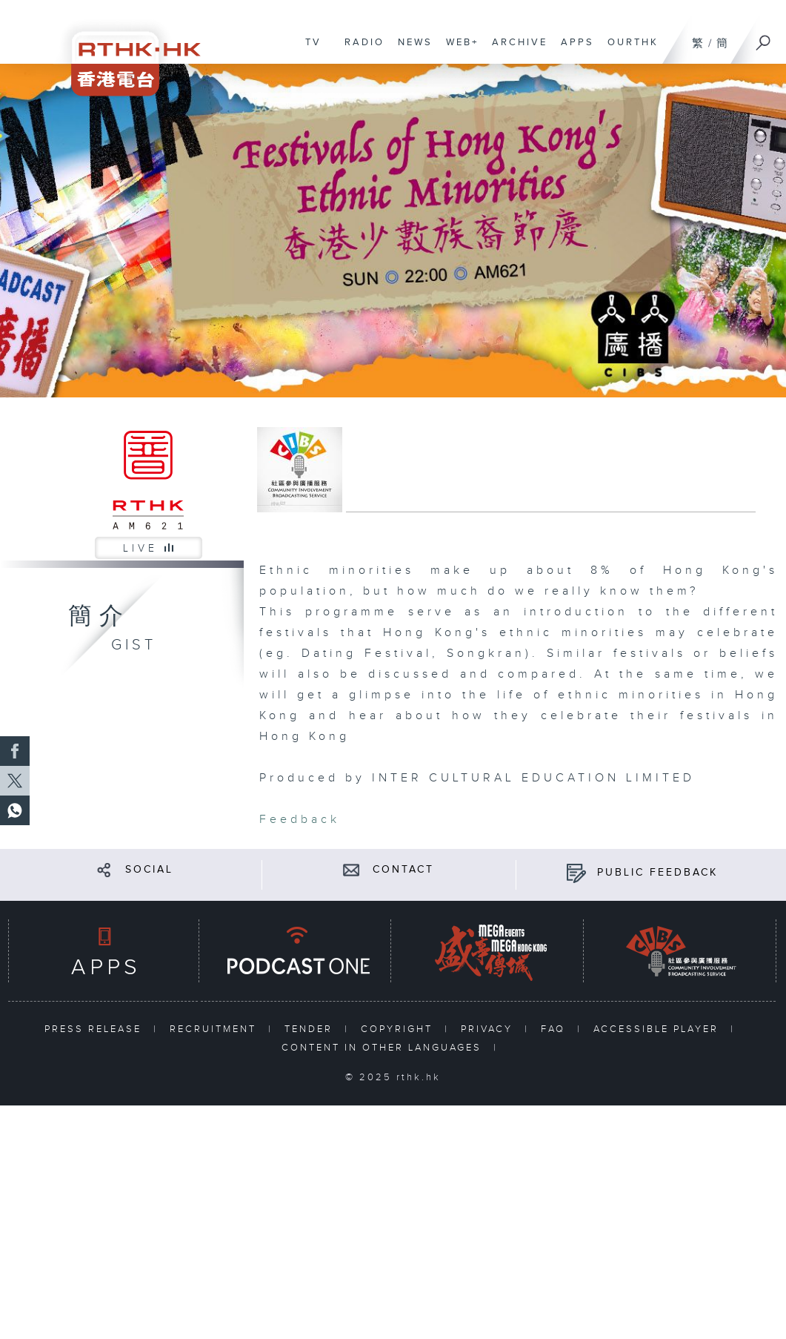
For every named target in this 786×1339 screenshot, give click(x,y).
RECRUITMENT (215, 1029)
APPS (573, 49)
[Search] (764, 38)
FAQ (555, 1029)
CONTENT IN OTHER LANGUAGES (384, 1048)
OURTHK (629, 49)
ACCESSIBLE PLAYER (658, 1029)
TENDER (310, 1029)
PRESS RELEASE (95, 1029)
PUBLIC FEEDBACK (657, 873)
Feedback (299, 820)
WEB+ (459, 49)
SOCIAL (149, 870)
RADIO (360, 49)
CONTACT (403, 870)
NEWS (411, 49)
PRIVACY (489, 1029)
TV (310, 49)
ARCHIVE (515, 49)
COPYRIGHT (399, 1029)
